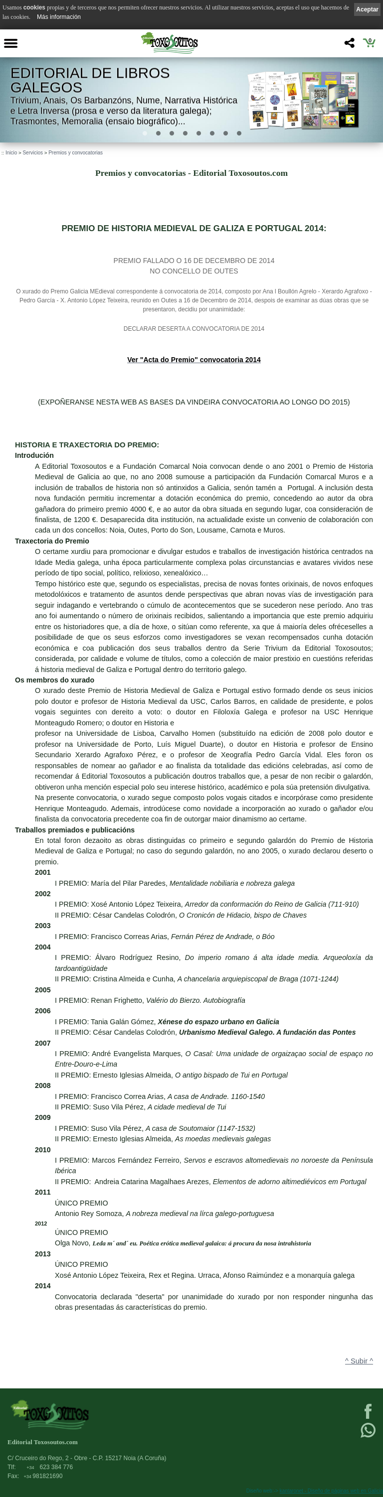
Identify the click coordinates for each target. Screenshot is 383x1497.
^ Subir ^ (359, 1361)
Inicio (11, 152)
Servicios (32, 152)
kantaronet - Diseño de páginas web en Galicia (331, 1491)
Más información (59, 16)
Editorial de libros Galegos (90, 80)
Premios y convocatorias (75, 152)
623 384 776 (49, 1467)
